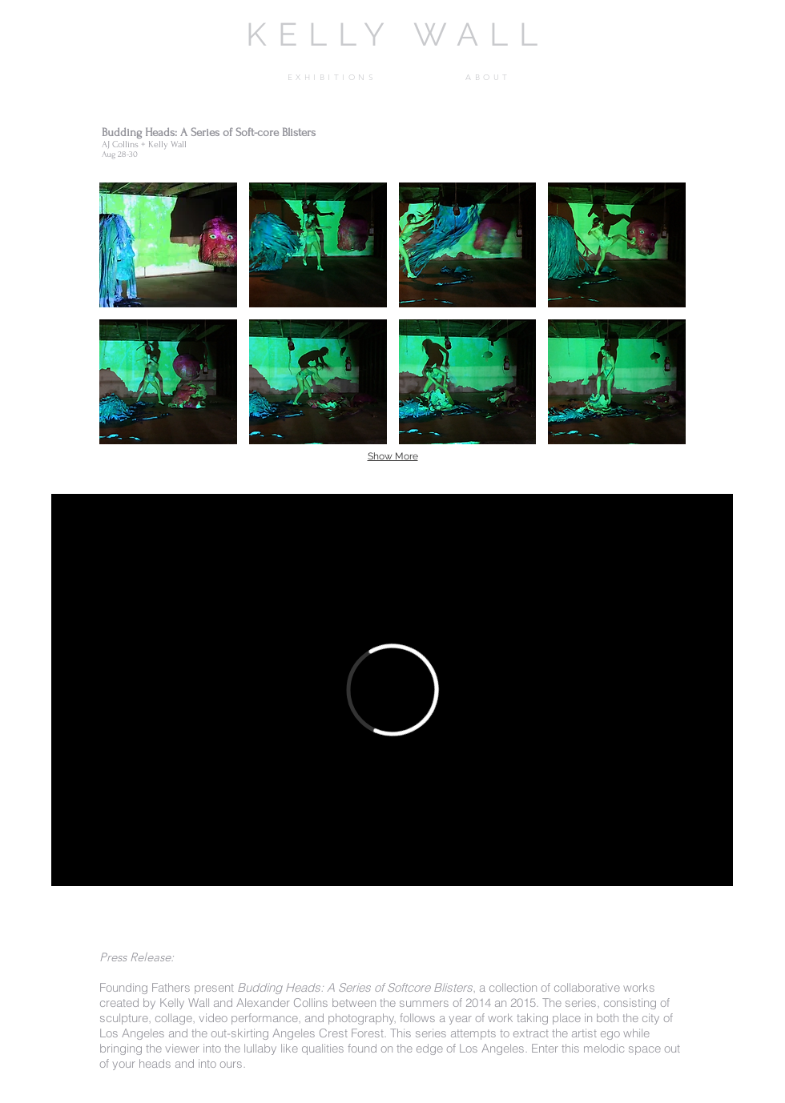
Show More (393, 456)
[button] (332, 78)
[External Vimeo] (392, 690)
